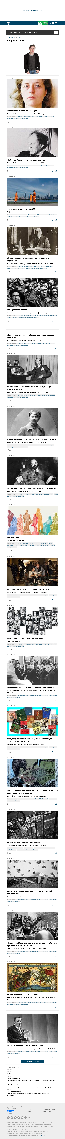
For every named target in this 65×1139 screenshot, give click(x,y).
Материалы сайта (12, 547)
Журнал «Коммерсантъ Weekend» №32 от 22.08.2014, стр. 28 (33, 951)
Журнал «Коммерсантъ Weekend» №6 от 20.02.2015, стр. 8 (38, 644)
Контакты (30, 1109)
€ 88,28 (20, 27)
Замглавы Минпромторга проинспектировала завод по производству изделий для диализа (31, 1080)
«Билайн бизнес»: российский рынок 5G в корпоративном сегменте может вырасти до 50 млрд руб (29, 1094)
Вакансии (30, 1113)
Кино (25, 214)
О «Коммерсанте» (32, 1106)
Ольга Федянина (29, 545)
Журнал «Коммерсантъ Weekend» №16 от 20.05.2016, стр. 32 (40, 395)
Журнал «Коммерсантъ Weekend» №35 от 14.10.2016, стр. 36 (39, 165)
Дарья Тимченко (34, 543)
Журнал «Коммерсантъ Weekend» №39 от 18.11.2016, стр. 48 (39, 116)
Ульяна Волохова (50, 545)
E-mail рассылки (47, 1111)
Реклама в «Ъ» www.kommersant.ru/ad (32, 10)
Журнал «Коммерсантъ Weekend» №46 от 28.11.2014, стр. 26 (33, 695)
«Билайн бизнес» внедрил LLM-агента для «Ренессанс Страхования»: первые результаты (31, 1087)
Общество (20, 266)
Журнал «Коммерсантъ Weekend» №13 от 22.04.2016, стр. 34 (39, 445)
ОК (56, 32)
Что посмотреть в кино (45, 27)
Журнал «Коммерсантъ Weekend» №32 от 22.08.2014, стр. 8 (42, 1002)
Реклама (29, 1111)
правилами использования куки (31, 32)
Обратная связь (47, 1107)
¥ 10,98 (26, 27)
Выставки (20, 848)
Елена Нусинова (44, 543)
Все (18, 1067)
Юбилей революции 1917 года (32, 266)
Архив (29, 1107)
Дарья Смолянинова (23, 543)
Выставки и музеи (29, 848)
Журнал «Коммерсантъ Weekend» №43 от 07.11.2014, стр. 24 (33, 799)
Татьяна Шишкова (39, 545)
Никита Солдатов (19, 545)
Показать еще (33, 1062)
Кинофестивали (32, 214)
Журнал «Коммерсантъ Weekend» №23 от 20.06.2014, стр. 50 (33, 1051)
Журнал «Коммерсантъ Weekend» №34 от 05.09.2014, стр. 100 (33, 899)
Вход (50, 23)
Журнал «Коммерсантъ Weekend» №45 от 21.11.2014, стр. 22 (33, 747)
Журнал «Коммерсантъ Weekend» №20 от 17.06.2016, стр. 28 (40, 343)
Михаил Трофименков (30, 315)
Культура (20, 116)
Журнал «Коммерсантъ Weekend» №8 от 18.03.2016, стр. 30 (38, 494)
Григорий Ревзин (22, 1002)
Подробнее (42, 1135)
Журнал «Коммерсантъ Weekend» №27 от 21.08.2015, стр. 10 (33, 595)
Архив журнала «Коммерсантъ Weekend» (18, 118)
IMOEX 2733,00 (32, 27)
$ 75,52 (15, 27)
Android (45, 1106)
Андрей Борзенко (12, 116)
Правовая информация (49, 1109)
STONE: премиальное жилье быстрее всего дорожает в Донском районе (26, 1074)
